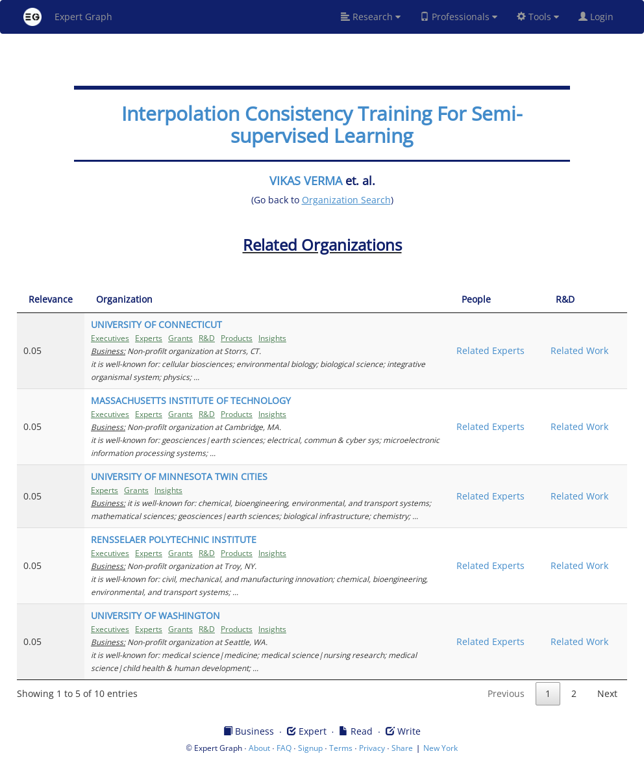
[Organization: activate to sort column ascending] (267, 299)
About (259, 748)
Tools (538, 16)
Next (607, 693)
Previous (506, 693)
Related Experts (490, 350)
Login (601, 16)
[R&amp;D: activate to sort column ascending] (585, 299)
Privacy (372, 748)
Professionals (458, 16)
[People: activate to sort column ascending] (497, 299)
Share (402, 748)
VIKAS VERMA (305, 180)
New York (440, 748)
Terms (341, 748)
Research (371, 16)
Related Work (579, 350)
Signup (310, 748)
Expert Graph (67, 17)
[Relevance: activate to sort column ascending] (50, 299)
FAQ (284, 748)
